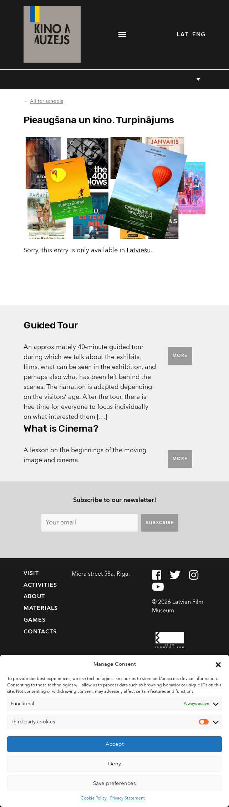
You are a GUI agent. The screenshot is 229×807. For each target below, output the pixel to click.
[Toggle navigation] (122, 34)
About (34, 596)
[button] (218, 664)
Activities (40, 585)
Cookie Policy (94, 798)
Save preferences (114, 783)
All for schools (46, 101)
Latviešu (139, 250)
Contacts (40, 631)
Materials (41, 608)
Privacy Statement (127, 798)
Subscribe (160, 523)
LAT (183, 34)
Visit (31, 573)
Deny (114, 763)
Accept (115, 744)
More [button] (180, 355)
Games (35, 619)
